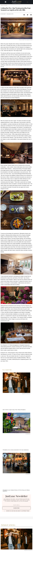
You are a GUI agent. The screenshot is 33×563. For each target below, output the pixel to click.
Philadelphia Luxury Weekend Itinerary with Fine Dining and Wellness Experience (16, 491)
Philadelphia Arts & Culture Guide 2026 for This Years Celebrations (16, 449)
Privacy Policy (26, 510)
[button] (5, 2)
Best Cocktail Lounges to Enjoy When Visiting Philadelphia (14, 409)
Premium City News (4, 5)
